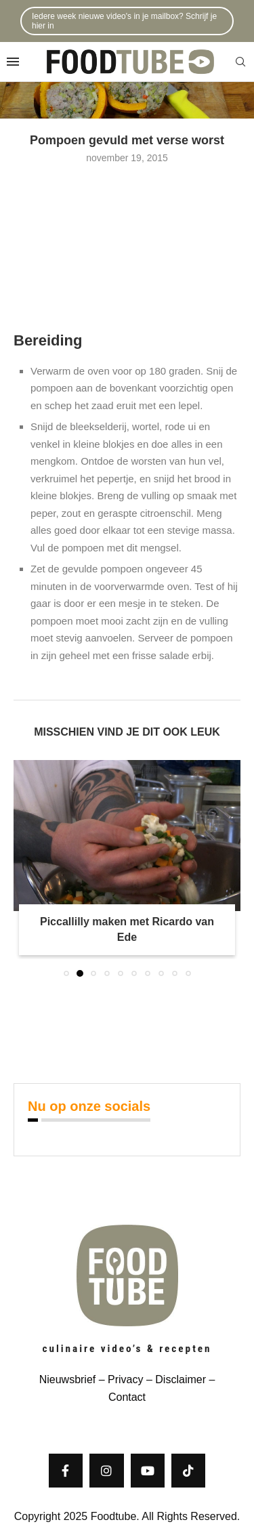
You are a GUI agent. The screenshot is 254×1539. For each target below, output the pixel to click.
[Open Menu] (13, 62)
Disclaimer (180, 1379)
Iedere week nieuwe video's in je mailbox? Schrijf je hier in (124, 21)
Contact (127, 1397)
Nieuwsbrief (67, 1379)
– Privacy (119, 1379)
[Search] (240, 62)
